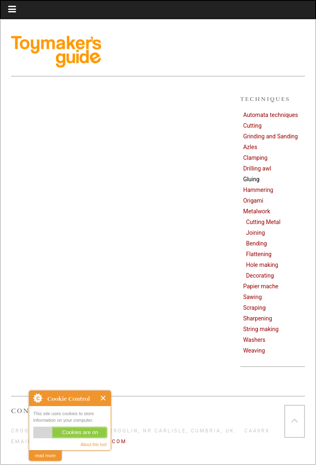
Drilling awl (257, 168)
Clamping (255, 157)
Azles (250, 147)
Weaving (254, 350)
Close (103, 398)
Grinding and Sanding (270, 136)
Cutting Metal (263, 222)
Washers (254, 339)
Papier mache (261, 286)
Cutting (252, 125)
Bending (256, 243)
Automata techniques (270, 115)
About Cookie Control (37, 398)
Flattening (259, 254)
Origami (253, 200)
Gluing (251, 179)
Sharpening (257, 318)
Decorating (260, 275)
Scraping (254, 307)
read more (45, 455)
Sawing (252, 297)
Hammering (258, 190)
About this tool (94, 444)
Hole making (262, 265)
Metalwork (256, 211)
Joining (255, 232)
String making (261, 329)
